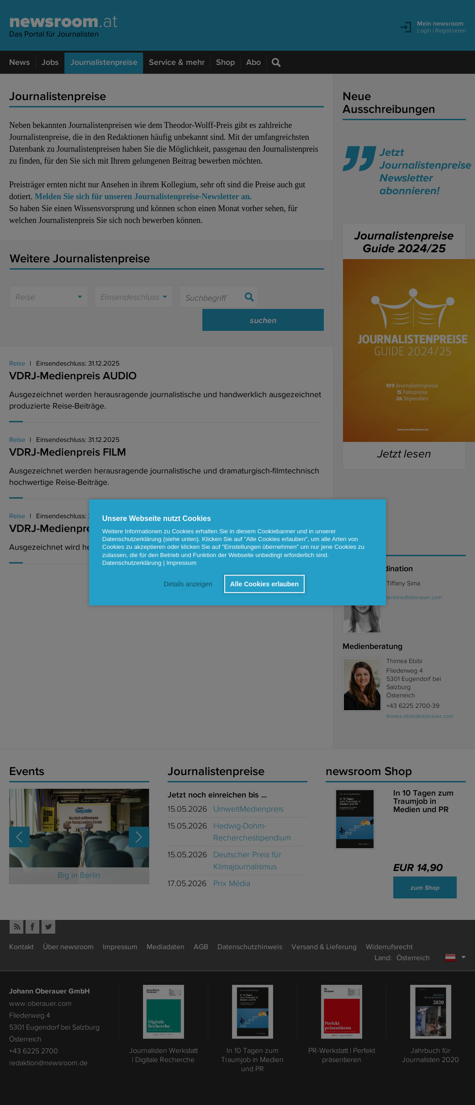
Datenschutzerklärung (132, 562)
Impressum (181, 562)
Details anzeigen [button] (188, 584)
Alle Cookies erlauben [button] (264, 584)
